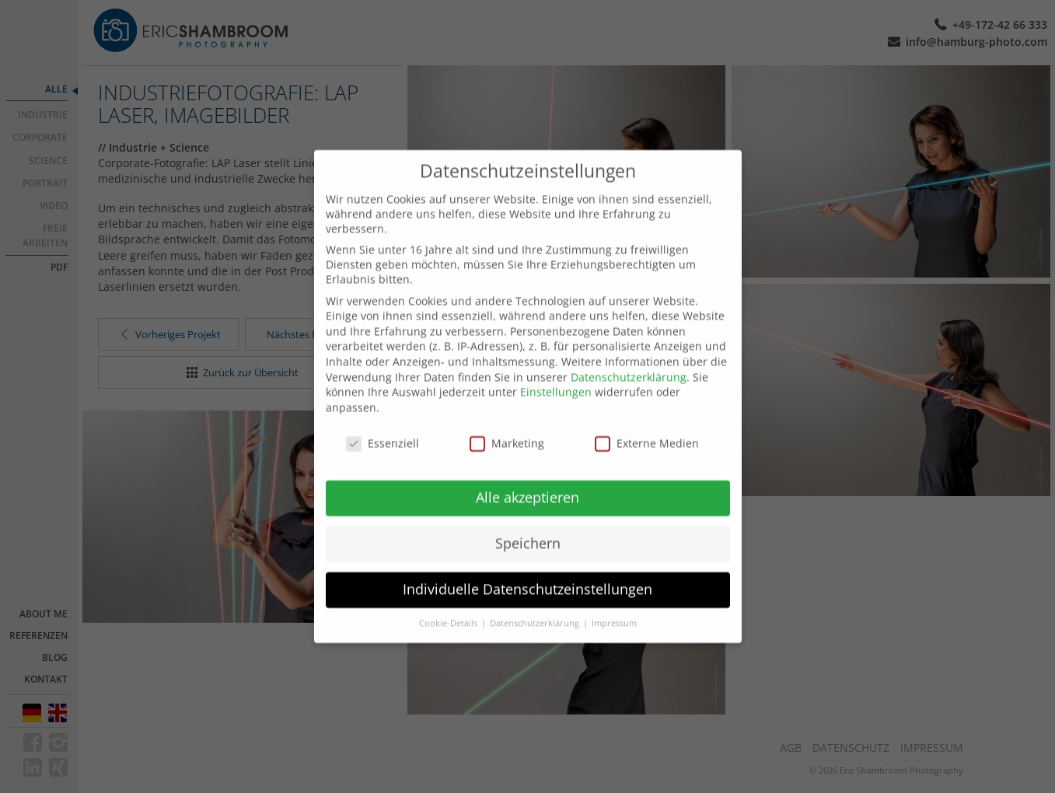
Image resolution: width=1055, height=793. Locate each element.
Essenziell (382, 424)
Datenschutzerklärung (628, 358)
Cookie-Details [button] (449, 604)
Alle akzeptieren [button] (527, 478)
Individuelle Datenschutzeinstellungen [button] (527, 570)
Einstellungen (556, 372)
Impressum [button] (614, 604)
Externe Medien (647, 424)
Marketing (507, 424)
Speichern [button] (528, 524)
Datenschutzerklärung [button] (536, 604)
